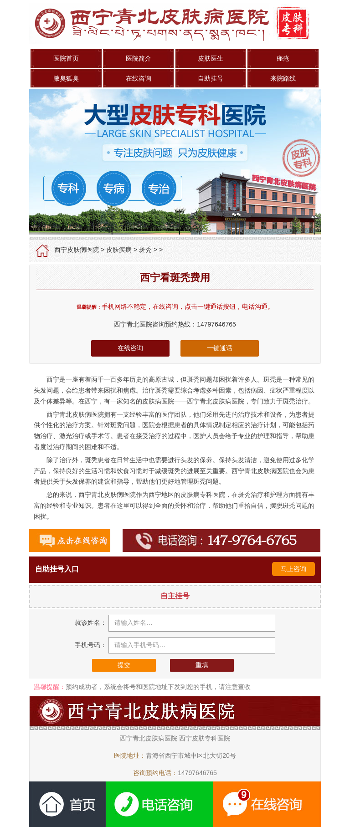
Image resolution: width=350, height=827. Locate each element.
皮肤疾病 (119, 249)
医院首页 (66, 58)
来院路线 (283, 78)
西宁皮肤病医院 (76, 249)
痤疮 (283, 58)
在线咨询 (138, 78)
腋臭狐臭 (66, 78)
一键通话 (219, 348)
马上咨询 (293, 568)
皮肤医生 (210, 58)
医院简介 (138, 58)
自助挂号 (210, 78)
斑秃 (145, 249)
